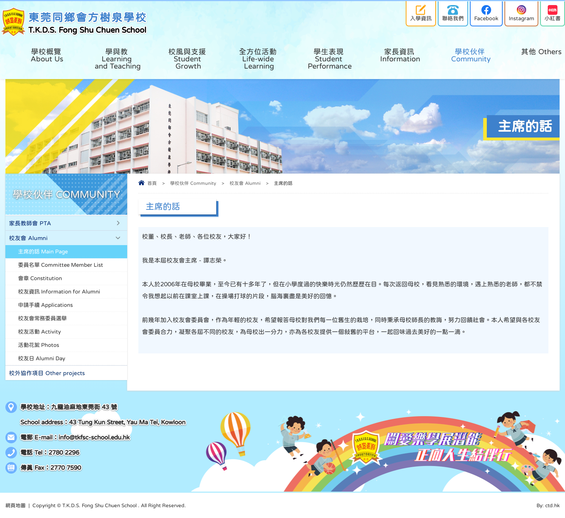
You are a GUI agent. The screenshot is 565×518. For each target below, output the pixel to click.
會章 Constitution (40, 278)
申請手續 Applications (45, 305)
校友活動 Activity (39, 331)
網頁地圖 (15, 505)
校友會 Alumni (245, 183)
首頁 (152, 183)
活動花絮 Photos (38, 345)
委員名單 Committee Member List (60, 264)
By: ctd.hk (548, 505)
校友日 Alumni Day (41, 358)
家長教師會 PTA (30, 223)
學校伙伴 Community (193, 183)
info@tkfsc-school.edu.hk (94, 437)
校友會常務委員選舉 (42, 318)
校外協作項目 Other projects (47, 373)
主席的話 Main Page (43, 251)
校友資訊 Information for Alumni (59, 291)
